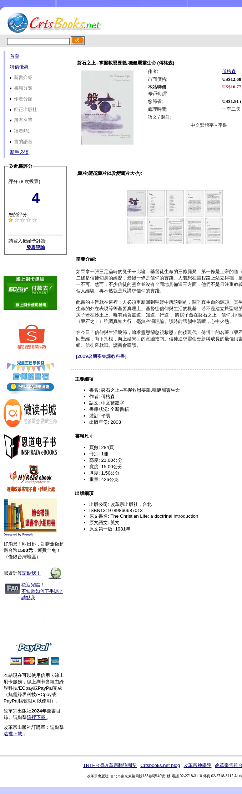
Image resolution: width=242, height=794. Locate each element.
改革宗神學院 (197, 765)
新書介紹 (21, 77)
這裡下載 (37, 717)
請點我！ (31, 573)
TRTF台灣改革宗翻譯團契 (110, 765)
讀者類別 (21, 131)
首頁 (14, 56)
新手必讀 (19, 152)
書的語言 (21, 141)
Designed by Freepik (18, 534)
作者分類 (21, 98)
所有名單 (21, 120)
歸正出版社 (23, 109)
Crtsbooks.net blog (160, 765)
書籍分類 (21, 88)
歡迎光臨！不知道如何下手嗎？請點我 (42, 591)
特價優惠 (19, 66)
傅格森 (229, 71)
